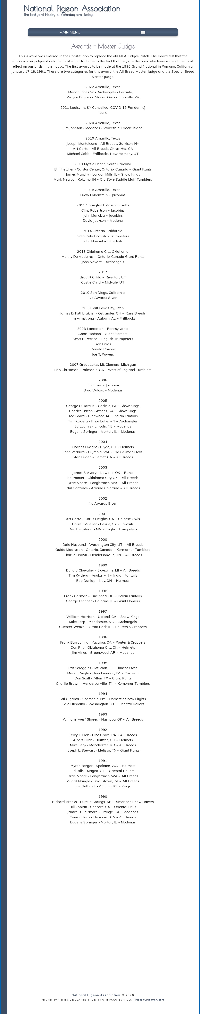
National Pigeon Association (95, 995)
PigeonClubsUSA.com (149, 999)
